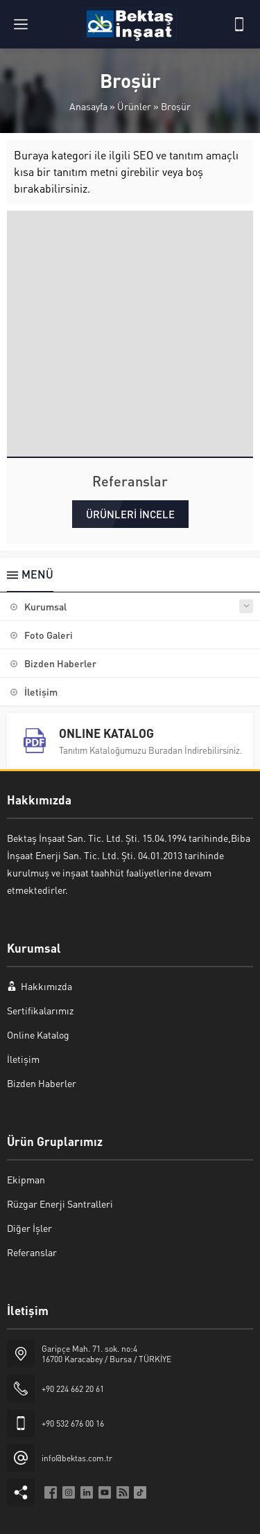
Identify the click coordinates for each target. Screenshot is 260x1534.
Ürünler (134, 106)
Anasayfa (88, 106)
